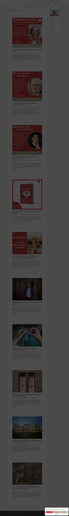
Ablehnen (56, 512)
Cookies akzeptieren (49, 512)
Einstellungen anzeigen (63, 512)
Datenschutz (56, 514)
